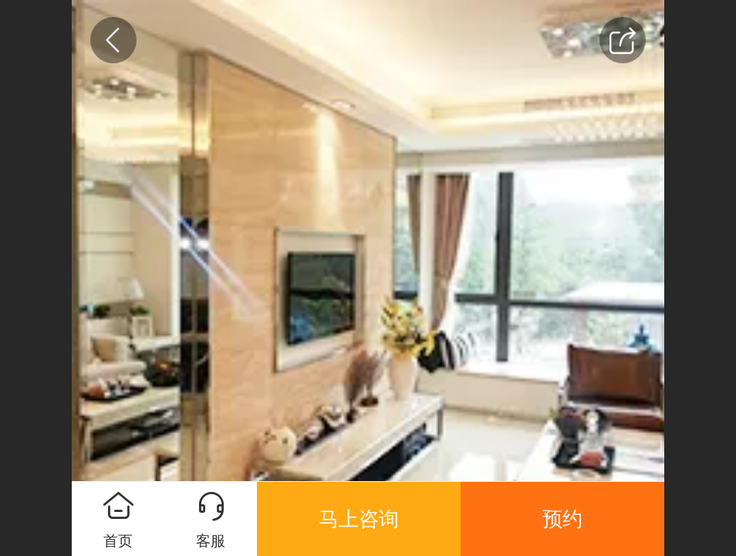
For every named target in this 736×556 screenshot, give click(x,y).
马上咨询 (359, 519)
